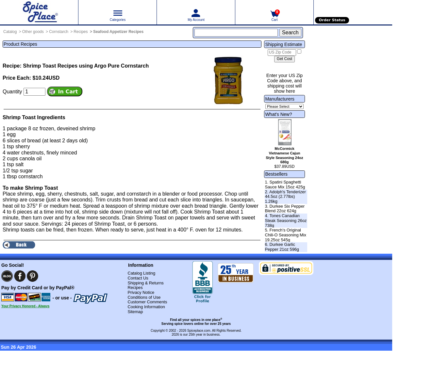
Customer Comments (147, 301)
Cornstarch (58, 31)
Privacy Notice (140, 292)
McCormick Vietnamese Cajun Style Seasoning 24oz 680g (284, 155)
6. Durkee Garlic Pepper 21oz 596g (282, 247)
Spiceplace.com (198, 330)
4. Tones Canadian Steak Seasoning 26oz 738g (286, 220)
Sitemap (135, 311)
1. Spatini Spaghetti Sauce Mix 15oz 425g (285, 184)
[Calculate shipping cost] (284, 59)
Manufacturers (279, 99)
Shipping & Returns (145, 282)
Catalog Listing (141, 273)
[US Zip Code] (282, 52)
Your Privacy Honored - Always (25, 306)
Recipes (81, 31)
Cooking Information (146, 306)
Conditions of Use (143, 297)
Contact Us (137, 278)
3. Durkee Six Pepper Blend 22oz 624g (285, 209)
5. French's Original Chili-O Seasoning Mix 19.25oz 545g (285, 235)
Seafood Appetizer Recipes (118, 31)
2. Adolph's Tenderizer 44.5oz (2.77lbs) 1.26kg (285, 196)
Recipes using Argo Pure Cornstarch (103, 66)
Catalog (10, 31)
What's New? (278, 114)
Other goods (33, 31)
